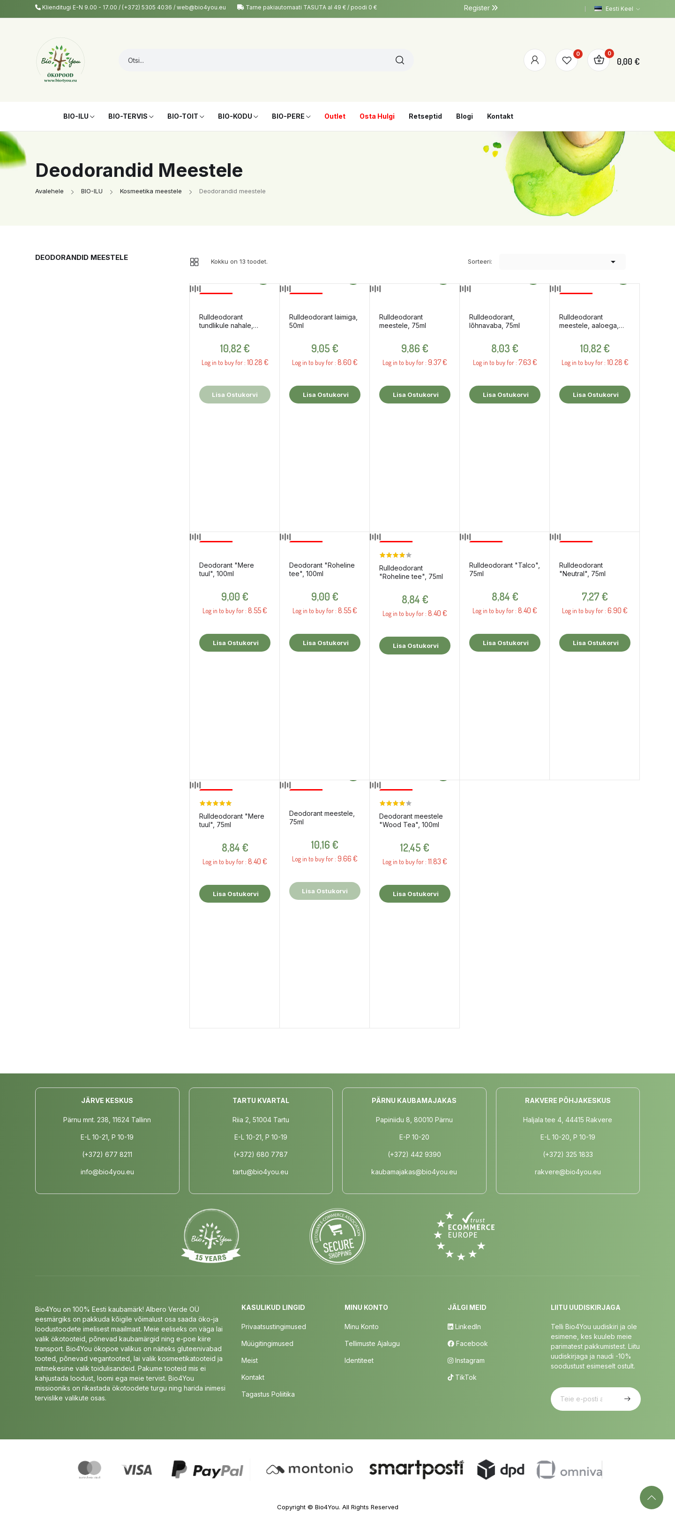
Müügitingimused (267, 1343)
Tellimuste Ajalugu (372, 1343)
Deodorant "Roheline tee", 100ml (322, 569)
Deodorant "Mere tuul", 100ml (226, 569)
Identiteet (359, 1360)
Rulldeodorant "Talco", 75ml (504, 569)
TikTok (462, 1377)
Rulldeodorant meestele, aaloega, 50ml (589, 321)
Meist (249, 1360)
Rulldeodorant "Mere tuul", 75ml (231, 820)
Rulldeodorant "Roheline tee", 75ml (411, 572)
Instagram (466, 1360)
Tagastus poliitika (268, 1394)
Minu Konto (362, 1327)
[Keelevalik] (617, 9)
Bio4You (327, 1507)
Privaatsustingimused (273, 1327)
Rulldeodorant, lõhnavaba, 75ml (494, 321)
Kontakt (252, 1377)
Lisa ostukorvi (325, 394)
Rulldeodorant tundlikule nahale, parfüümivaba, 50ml (229, 321)
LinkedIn (464, 1327)
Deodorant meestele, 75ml (322, 817)
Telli (626, 1399)
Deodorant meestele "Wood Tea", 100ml (411, 820)
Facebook (468, 1343)
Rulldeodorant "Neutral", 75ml (582, 569)
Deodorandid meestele (81, 257)
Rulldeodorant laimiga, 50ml (323, 321)
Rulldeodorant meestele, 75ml (402, 321)
